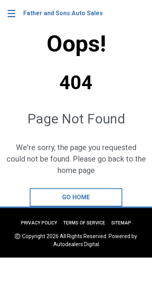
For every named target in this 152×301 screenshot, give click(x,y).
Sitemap (121, 223)
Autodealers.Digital (76, 244)
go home (76, 197)
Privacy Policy (39, 223)
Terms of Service (84, 223)
